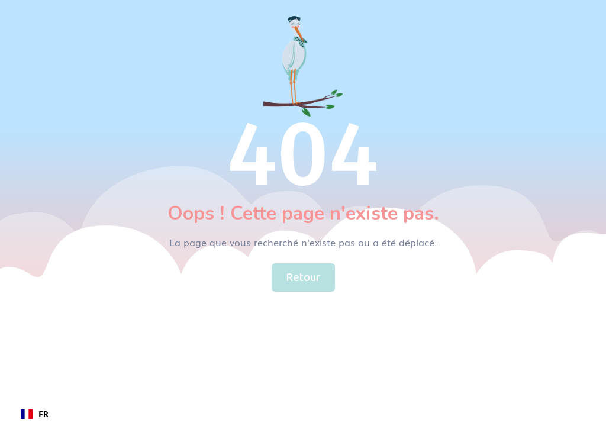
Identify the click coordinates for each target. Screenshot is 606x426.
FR (35, 413)
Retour (303, 277)
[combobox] (34, 414)
